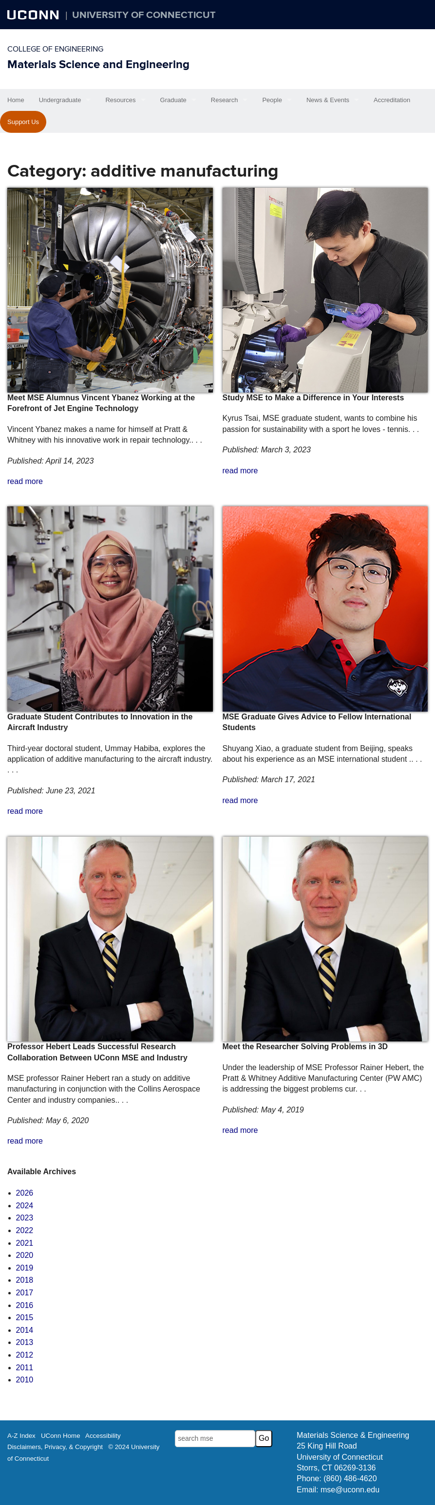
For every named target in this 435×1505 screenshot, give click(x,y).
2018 (25, 1280)
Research (224, 100)
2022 (25, 1230)
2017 (25, 1293)
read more (25, 481)
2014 (25, 1330)
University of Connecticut (144, 15)
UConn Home (60, 1435)
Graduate (173, 100)
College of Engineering (55, 49)
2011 (25, 1367)
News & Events (327, 100)
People (272, 100)
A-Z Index (21, 1435)
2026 (25, 1193)
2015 (25, 1317)
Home (15, 100)
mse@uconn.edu (350, 1490)
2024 (25, 1205)
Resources (120, 100)
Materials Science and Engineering (98, 64)
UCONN (34, 14)
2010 (25, 1380)
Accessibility (103, 1435)
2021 (25, 1243)
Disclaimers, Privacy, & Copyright (55, 1447)
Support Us (23, 121)
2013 (25, 1342)
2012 (25, 1355)
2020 (25, 1255)
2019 (25, 1268)
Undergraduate (60, 100)
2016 (25, 1305)
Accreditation (392, 100)
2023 (25, 1218)
